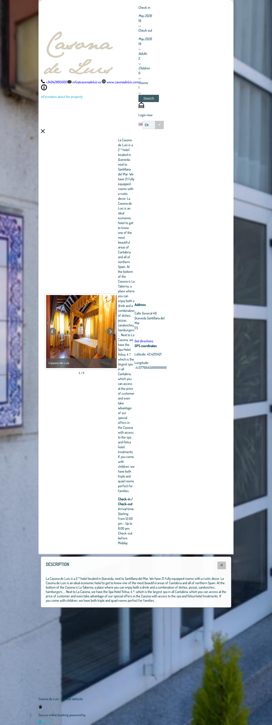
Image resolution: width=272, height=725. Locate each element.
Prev (52, 331)
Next (137, 331)
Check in (144, 7)
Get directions (170, 341)
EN (146, 125)
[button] (148, 98)
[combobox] (153, 125)
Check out (145, 30)
